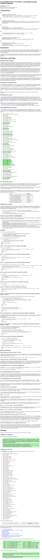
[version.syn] (9, 449)
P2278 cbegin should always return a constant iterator (10, 533)
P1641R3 (8, 42)
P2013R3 (31, 39)
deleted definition (18, 443)
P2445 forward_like (5, 534)
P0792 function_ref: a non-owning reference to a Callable (11, 536)
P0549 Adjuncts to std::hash (6, 537)
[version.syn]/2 (13, 538)
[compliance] (10, 434)
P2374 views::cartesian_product (7, 529)
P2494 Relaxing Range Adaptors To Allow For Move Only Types (12, 530)
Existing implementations (4, 99)
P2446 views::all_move (6, 532)
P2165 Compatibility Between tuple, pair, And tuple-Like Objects (12, 535)
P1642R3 (13, 42)
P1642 (14, 111)
